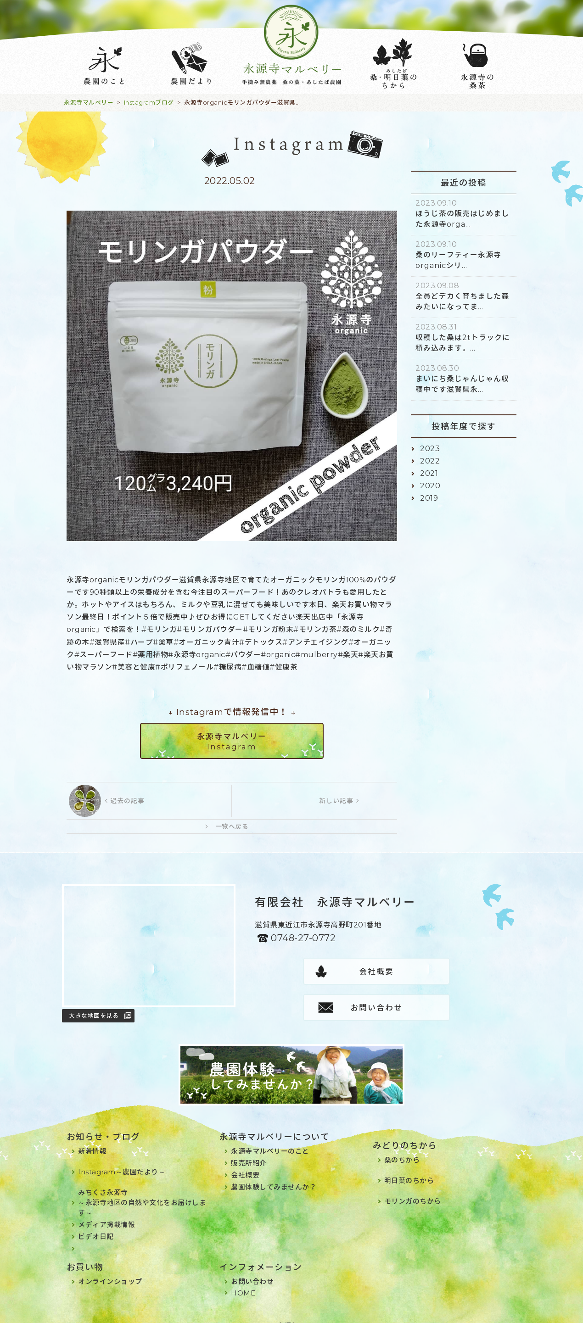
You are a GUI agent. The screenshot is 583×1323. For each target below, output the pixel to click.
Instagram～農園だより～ (121, 1160)
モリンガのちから (412, 1189)
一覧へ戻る (232, 826)
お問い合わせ (437, 971)
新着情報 (92, 1139)
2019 (429, 498)
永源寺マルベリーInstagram (232, 741)
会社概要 (315, 971)
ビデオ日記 (96, 1225)
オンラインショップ (110, 1270)
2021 (429, 473)
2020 (430, 485)
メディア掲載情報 (106, 1213)
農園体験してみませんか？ (273, 1175)
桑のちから (402, 1148)
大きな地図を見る (93, 1015)
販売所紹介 (249, 1151)
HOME (243, 1281)
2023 (430, 448)
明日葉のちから (409, 1169)
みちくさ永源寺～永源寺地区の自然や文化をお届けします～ (142, 1191)
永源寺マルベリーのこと (270, 1139)
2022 (430, 461)
